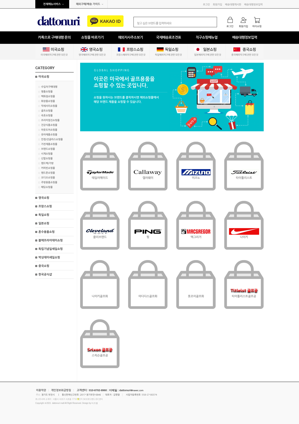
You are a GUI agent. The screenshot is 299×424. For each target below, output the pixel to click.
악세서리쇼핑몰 (49, 106)
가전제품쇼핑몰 (49, 144)
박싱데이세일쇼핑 (49, 257)
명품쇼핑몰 (47, 91)
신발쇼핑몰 (47, 158)
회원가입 (217, 4)
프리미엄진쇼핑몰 (50, 120)
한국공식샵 (45, 274)
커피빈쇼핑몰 (48, 168)
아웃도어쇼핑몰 (49, 130)
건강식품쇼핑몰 (49, 125)
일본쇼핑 (43, 223)
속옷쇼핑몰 (47, 115)
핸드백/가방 (47, 163)
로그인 (206, 4)
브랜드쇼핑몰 (48, 149)
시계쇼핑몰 (47, 153)
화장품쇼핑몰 (48, 101)
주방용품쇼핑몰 (49, 182)
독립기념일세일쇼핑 (50, 248)
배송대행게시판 (233, 4)
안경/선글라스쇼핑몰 (52, 139)
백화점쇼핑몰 (48, 96)
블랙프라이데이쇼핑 (50, 240)
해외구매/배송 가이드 (88, 4)
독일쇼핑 (43, 214)
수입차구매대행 (49, 87)
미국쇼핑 (43, 76)
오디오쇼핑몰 (48, 177)
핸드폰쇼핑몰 (48, 173)
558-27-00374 (149, 395)
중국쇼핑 (43, 265)
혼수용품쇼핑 (46, 231)
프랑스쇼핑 (45, 206)
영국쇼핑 (43, 197)
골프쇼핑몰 (47, 110)
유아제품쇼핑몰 (49, 134)
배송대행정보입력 (253, 4)
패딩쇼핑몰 (47, 187)
